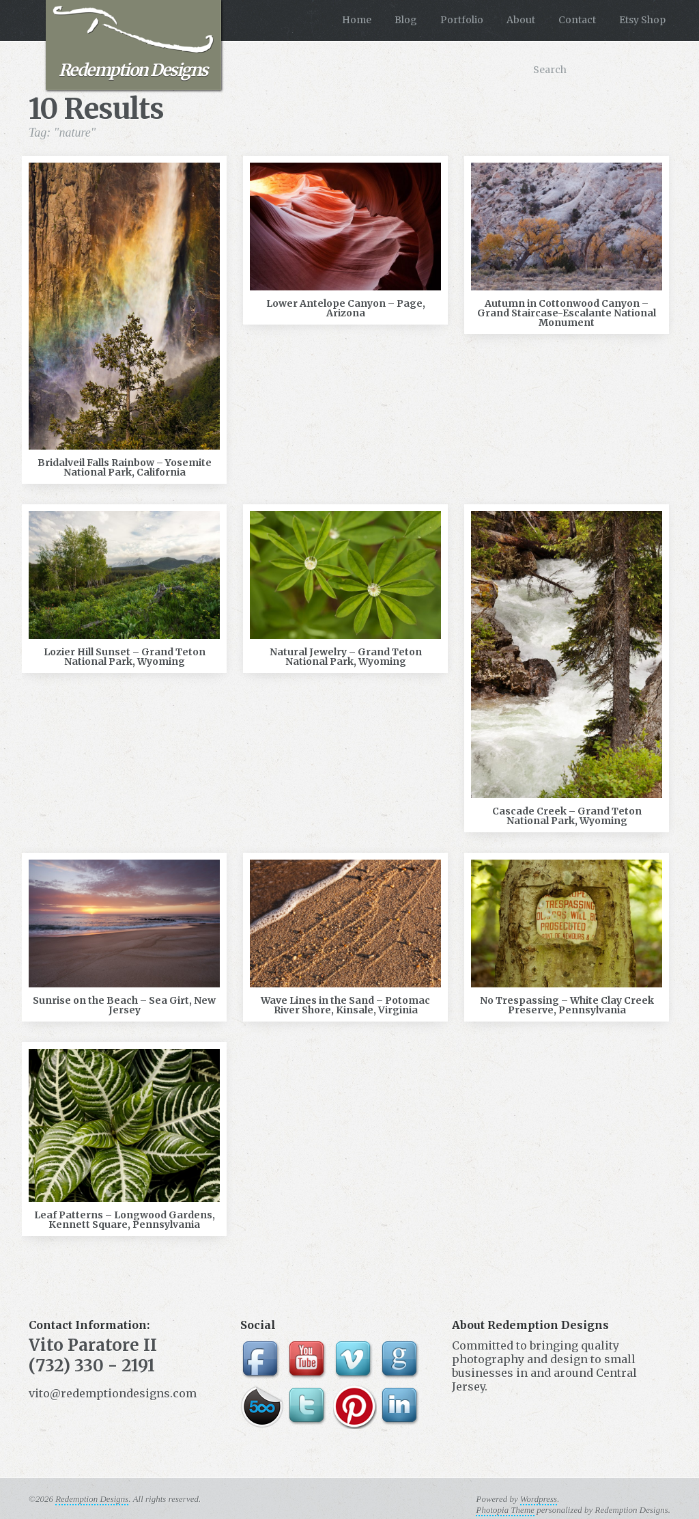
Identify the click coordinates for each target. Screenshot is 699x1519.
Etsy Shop (642, 20)
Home (356, 20)
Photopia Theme (505, 1510)
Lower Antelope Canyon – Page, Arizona (345, 308)
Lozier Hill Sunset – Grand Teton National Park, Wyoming (124, 657)
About (521, 20)
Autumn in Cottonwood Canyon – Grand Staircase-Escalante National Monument (566, 313)
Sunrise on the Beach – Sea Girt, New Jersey (124, 1005)
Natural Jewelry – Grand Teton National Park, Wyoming (346, 657)
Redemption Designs (133, 43)
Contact (577, 20)
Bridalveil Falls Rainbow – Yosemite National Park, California (125, 467)
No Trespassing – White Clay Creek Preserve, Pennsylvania (567, 1005)
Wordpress (538, 1499)
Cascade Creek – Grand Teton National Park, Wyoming (567, 816)
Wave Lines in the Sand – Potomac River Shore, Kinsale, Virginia (345, 1005)
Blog (406, 20)
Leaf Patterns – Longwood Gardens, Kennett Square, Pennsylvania (124, 1220)
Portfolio (461, 20)
